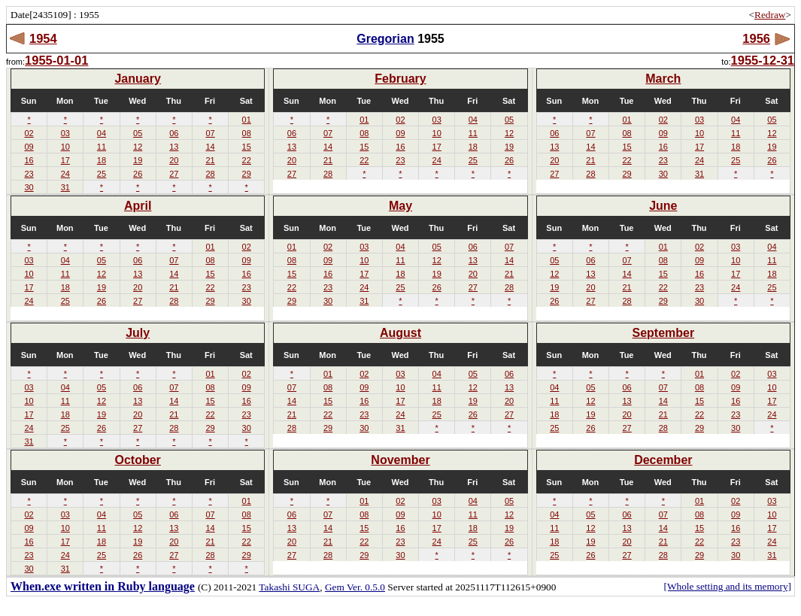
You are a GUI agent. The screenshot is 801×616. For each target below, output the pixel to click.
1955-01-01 (56, 60)
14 (209, 146)
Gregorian (385, 38)
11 (101, 146)
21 (209, 160)
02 (28, 133)
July (138, 332)
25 (101, 173)
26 (137, 173)
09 (28, 146)
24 (65, 173)
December (663, 460)
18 (101, 160)
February (400, 78)
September (663, 332)
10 (65, 146)
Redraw (769, 14)
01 (246, 119)
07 (209, 133)
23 (28, 173)
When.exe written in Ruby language (103, 586)
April (137, 205)
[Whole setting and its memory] (727, 586)
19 (137, 160)
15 (246, 146)
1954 (43, 38)
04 (101, 133)
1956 (756, 38)
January (137, 78)
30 (28, 187)
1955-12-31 (762, 60)
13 (173, 146)
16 (28, 160)
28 (209, 173)
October (137, 460)
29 (246, 173)
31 (65, 187)
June (663, 205)
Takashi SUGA (289, 587)
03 (65, 133)
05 (137, 133)
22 (246, 160)
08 (246, 133)
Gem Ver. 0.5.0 (355, 587)
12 (137, 146)
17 (65, 160)
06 (173, 133)
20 (173, 160)
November (400, 460)
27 (173, 173)
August (400, 332)
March (663, 78)
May (400, 205)
